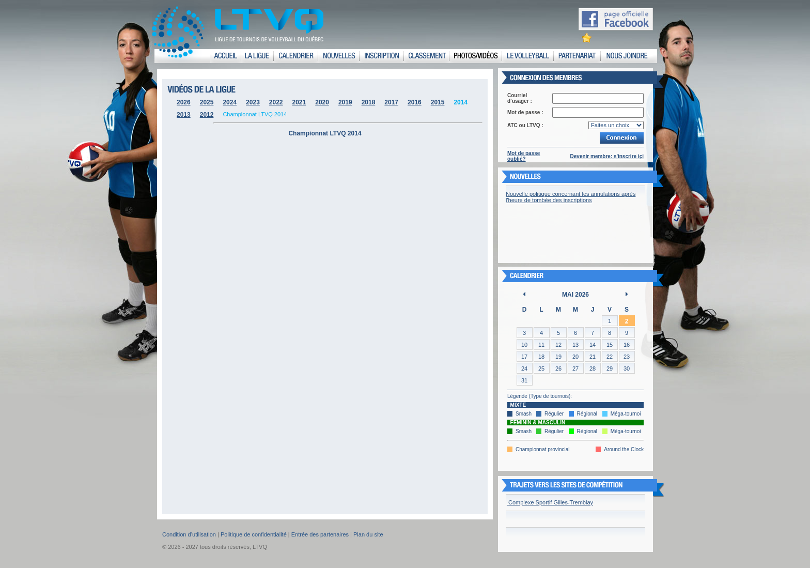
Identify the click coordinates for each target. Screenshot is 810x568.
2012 (207, 114)
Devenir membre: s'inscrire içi (607, 156)
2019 (345, 102)
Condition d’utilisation (189, 534)
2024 (230, 102)
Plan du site (368, 534)
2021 (299, 102)
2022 (276, 102)
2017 (391, 102)
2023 (253, 102)
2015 (438, 102)
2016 (415, 102)
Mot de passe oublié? (523, 156)
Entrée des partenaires (320, 534)
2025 (207, 102)
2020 (322, 102)
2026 (184, 102)
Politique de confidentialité (254, 534)
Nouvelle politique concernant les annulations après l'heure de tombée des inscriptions (570, 197)
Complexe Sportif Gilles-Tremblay (550, 502)
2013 (184, 114)
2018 (369, 102)
